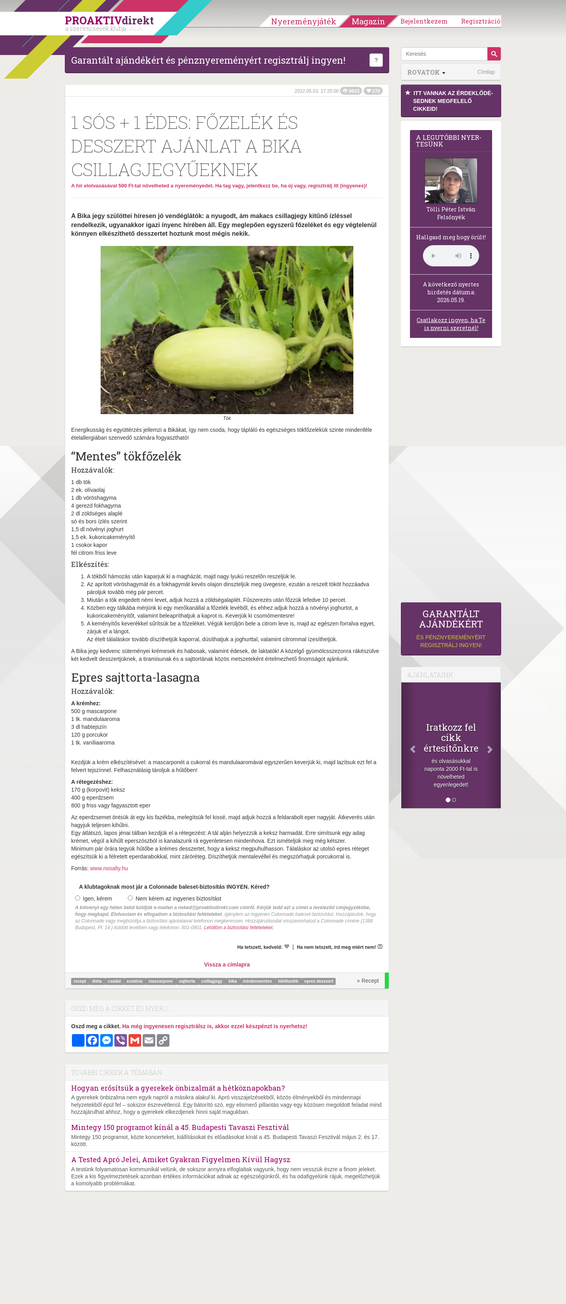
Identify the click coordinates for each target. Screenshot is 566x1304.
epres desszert (318, 981)
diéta (97, 981)
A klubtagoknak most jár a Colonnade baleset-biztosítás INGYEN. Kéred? (174, 887)
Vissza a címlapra (227, 964)
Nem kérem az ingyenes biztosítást (174, 898)
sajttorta (187, 981)
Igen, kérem (93, 898)
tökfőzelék (288, 981)
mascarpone (161, 981)
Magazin (368, 21)
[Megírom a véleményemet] (380, 946)
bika (233, 981)
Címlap (486, 72)
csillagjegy (212, 981)
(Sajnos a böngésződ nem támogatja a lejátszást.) (451, 255)
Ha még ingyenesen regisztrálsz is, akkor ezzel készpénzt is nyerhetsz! (214, 1026)
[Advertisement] (451, 476)
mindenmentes (258, 981)
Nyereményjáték (303, 21)
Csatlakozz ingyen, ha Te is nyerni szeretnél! (451, 324)
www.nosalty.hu (109, 868)
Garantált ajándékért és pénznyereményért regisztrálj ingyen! (208, 60)
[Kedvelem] (286, 946)
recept (80, 981)
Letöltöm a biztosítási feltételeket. (239, 927)
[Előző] (408, 745)
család (115, 981)
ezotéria (135, 981)
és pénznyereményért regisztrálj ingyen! (451, 628)
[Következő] (493, 745)
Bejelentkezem (424, 21)
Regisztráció (480, 21)
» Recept (368, 981)
